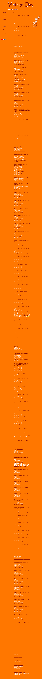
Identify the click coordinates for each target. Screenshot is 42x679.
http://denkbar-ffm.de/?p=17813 (20, 466)
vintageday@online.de (21, 314)
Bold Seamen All (21, 173)
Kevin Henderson (21, 171)
